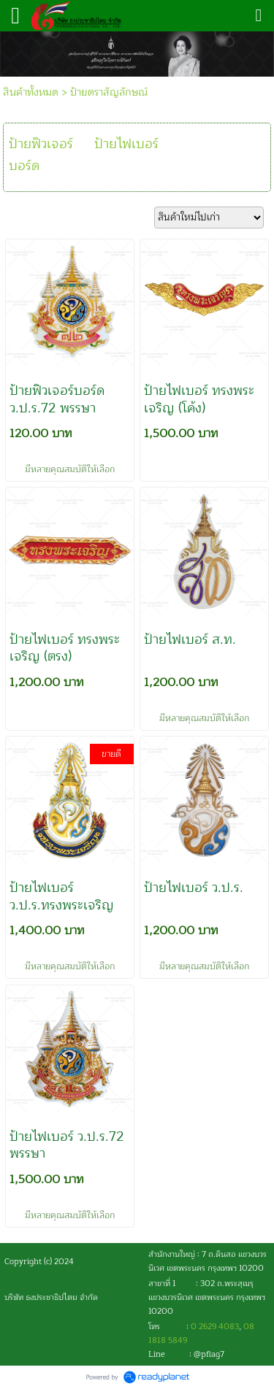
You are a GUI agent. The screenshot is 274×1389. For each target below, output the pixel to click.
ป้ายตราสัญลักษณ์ (109, 92)
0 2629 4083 (215, 1327)
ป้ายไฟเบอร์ (126, 144)
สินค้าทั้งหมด (30, 92)
